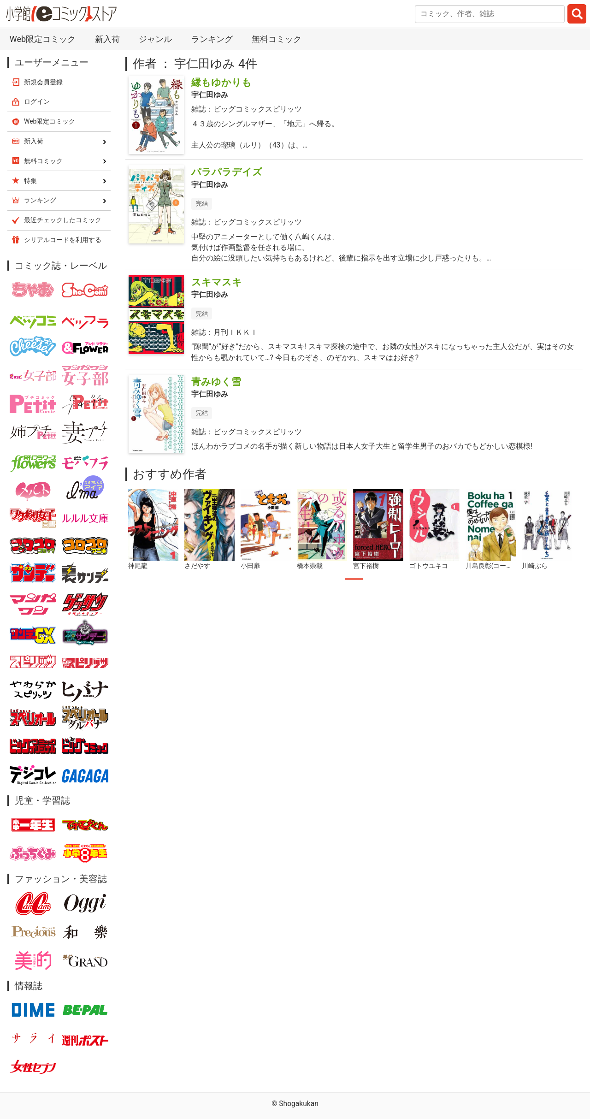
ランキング (212, 39)
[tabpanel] (153, 529)
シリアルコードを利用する (62, 239)
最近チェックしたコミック (62, 220)
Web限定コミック (43, 39)
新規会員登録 (43, 82)
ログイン (37, 101)
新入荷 (107, 39)
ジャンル (155, 39)
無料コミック (276, 39)
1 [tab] (354, 579)
